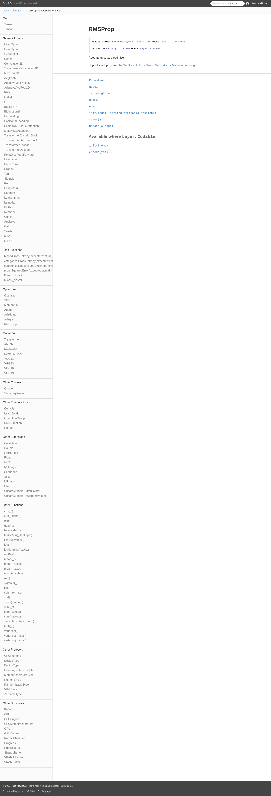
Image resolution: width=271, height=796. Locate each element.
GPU (7, 728)
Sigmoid (9, 178)
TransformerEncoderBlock (21, 135)
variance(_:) (11, 630)
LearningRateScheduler (19, 670)
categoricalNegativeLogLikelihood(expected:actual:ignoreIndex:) (45, 265)
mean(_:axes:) (13, 563)
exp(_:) (8, 520)
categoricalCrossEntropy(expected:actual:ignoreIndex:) (39, 261)
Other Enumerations (16, 402)
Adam (8, 309)
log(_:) (8, 544)
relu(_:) (8, 578)
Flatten (8, 207)
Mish (7, 236)
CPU (7, 714)
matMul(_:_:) (12, 554)
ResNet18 (10, 349)
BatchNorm (11, 164)
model (95, 87)
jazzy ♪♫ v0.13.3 (26, 791)
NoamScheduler (14, 738)
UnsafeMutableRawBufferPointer (25, 495)
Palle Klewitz (17, 786)
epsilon (96, 106)
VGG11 (9, 358)
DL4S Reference (12, 10)
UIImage (9, 481)
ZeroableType (13, 694)
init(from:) (100, 145)
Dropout (9, 168)
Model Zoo (9, 333)
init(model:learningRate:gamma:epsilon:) (124, 113)
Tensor (8, 24)
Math (6, 18)
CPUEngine (11, 719)
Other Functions (13, 505)
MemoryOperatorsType (19, 674)
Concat (8, 216)
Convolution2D (13, 63)
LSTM (8, 97)
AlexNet (9, 344)
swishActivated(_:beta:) (19, 621)
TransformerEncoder (17, 144)
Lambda (9, 202)
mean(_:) (10, 559)
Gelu (7, 226)
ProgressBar (12, 747)
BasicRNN (10, 106)
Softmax (9, 192)
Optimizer (10, 295)
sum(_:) (9, 606)
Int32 (7, 462)
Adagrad (9, 319)
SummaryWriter (14, 393)
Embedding (11, 116)
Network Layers (13, 38)
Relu (7, 183)
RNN (7, 92)
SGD (7, 300)
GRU (7, 102)
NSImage (10, 467)
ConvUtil (9, 408)
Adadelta (10, 314)
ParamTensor (100, 80)
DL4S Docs (9, 3)
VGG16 (9, 368)
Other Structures (13, 703)
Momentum (11, 305)
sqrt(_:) (8, 597)
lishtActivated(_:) (15, 539)
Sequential (11, 54)
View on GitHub (257, 3)
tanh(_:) (9, 626)
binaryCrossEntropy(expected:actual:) (28, 256)
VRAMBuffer (12, 762)
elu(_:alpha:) (12, 515)
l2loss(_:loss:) (13, 280)
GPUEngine (11, 733)
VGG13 (9, 363)
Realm (41, 791)
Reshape (10, 212)
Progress (10, 743)
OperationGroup (14, 418)
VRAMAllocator (14, 757)
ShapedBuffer (13, 752)
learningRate (101, 93)
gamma (95, 100)
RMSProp (10, 324)
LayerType (11, 44)
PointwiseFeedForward (19, 154)
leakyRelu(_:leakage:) (18, 535)
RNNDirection (13, 423)
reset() (96, 119)
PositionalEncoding (16, 121)
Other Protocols (13, 649)
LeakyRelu (11, 188)
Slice (7, 476)
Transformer (12, 339)
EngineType (11, 665)
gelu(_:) (9, 525)
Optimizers (10, 289)
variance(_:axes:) (15, 635)
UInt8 (7, 486)
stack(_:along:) (13, 602)
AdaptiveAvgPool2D (17, 87)
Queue (8, 388)
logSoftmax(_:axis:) (16, 549)
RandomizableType (16, 684)
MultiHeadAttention (16, 130)
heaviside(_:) (12, 530)
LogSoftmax (11, 197)
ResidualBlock (13, 353)
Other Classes (12, 382)
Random (9, 427)
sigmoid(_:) (11, 583)
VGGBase (10, 689)
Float (7, 457)
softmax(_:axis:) (14, 592)
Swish (8, 231)
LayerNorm (11, 159)
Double (8, 448)
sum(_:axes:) (12, 611)
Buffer (8, 709)
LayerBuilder (12, 413)
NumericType (12, 679)
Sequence (10, 471)
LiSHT (8, 240)
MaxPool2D (11, 73)
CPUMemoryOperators (18, 723)
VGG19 (9, 373)
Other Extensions (14, 436)
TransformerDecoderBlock (21, 140)
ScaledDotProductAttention (21, 125)
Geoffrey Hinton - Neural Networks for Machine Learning (159, 65)
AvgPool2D (11, 78)
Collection (10, 443)
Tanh (7, 173)
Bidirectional (12, 111)
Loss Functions (12, 249)
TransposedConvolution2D (21, 68)
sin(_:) (8, 587)
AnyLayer (10, 221)
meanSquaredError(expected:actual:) (28, 270)
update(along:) (102, 126)
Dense (8, 58)
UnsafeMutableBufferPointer (22, 490)
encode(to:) (100, 152)
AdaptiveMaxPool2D (17, 82)
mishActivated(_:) (15, 573)
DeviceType (11, 660)
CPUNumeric (12, 655)
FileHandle (11, 452)
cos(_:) (8, 511)
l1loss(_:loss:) (13, 275)
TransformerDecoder (17, 149)
